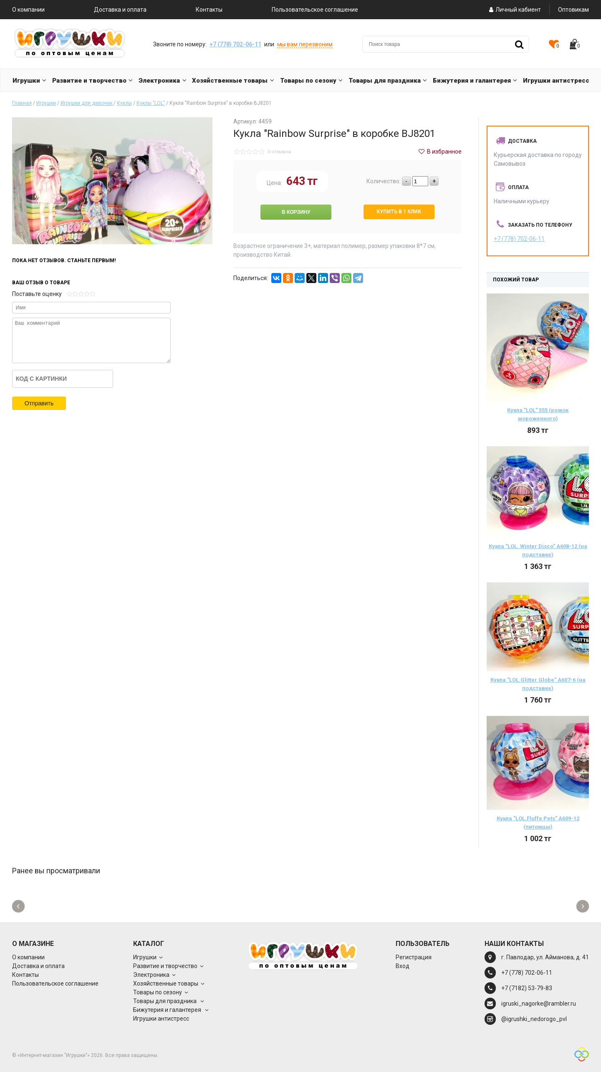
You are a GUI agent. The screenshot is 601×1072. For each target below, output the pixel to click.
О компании (28, 9)
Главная (22, 103)
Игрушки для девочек (87, 103)
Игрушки (46, 103)
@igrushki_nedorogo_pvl (534, 1019)
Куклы (124, 103)
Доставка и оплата (120, 9)
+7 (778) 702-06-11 (235, 44)
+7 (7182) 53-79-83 (526, 988)
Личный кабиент (514, 9)
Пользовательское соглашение (315, 9)
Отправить (39, 403)
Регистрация (414, 957)
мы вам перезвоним (305, 44)
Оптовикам (573, 9)
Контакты (209, 9)
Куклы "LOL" (150, 103)
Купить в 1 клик (398, 212)
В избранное (440, 151)
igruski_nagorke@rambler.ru (538, 1003)
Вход (402, 966)
